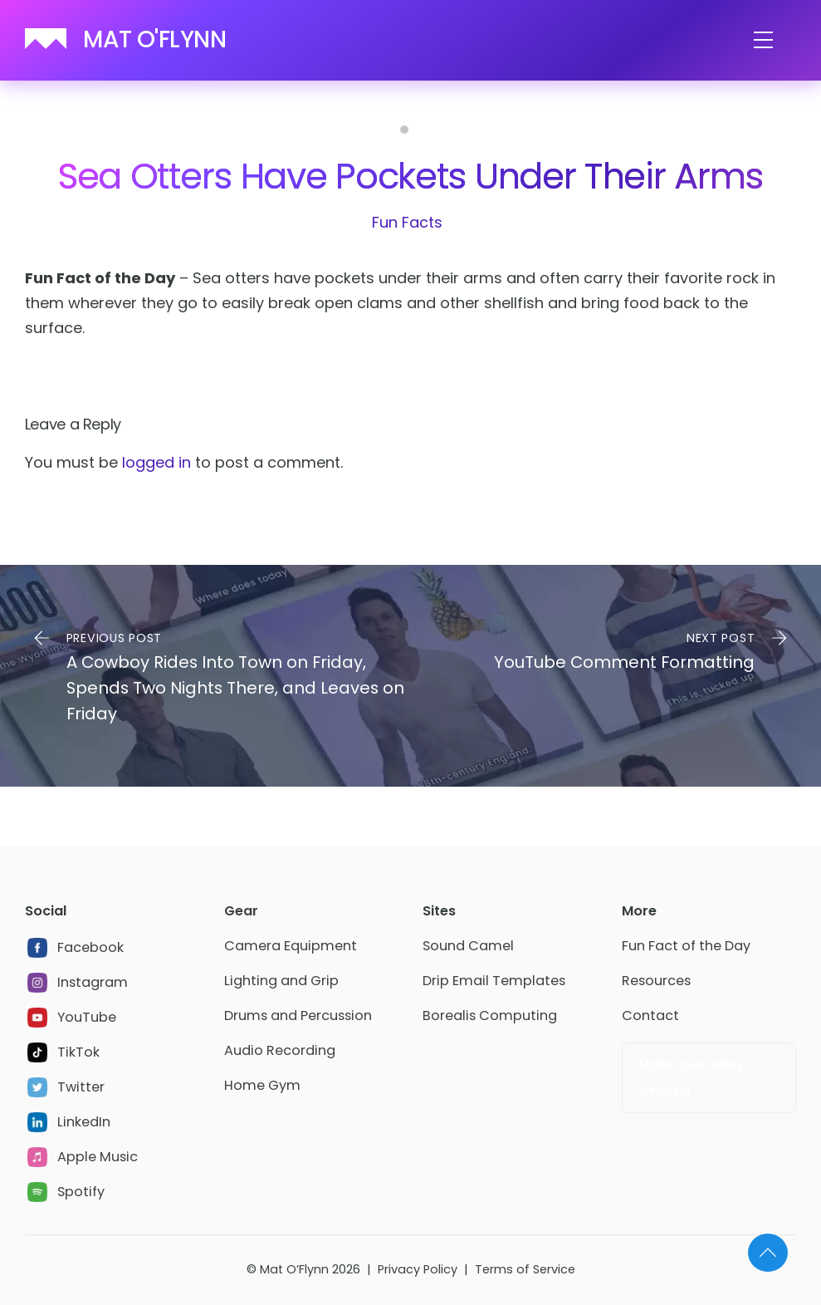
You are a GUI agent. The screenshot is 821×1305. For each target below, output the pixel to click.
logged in (156, 462)
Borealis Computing (490, 1015)
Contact (650, 1015)
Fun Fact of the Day (686, 945)
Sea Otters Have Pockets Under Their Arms (410, 176)
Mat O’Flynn (294, 1269)
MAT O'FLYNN (154, 39)
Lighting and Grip (281, 980)
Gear (241, 910)
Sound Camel (468, 945)
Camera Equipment (290, 945)
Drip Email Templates (494, 980)
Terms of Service (525, 1269)
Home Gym (262, 1085)
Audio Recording (279, 1050)
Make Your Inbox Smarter (690, 1078)
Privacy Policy (417, 1269)
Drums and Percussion (298, 1015)
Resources (656, 980)
